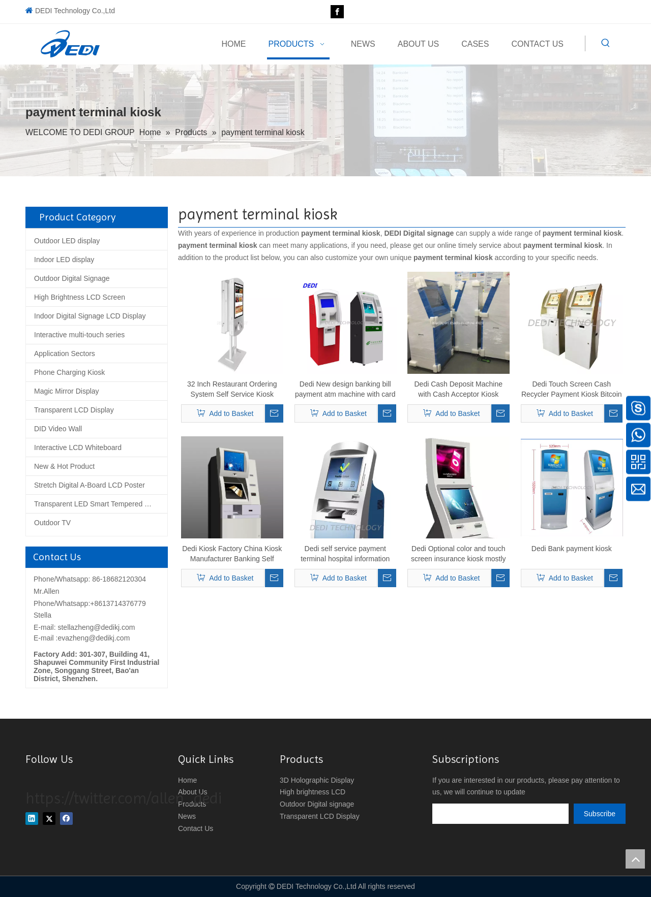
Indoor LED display (64, 259)
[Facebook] (337, 11)
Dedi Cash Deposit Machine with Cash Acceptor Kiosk (458, 389)
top (635, 859)
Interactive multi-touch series (79, 335)
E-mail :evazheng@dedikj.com (82, 638)
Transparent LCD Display (74, 410)
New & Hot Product (64, 466)
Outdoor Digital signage (317, 804)
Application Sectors (64, 353)
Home (187, 780)
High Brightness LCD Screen (79, 297)
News (187, 816)
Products (192, 804)
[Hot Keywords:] (605, 43)
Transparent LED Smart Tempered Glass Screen (100, 504)
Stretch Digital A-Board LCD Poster (89, 485)
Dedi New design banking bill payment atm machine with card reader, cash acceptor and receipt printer (345, 389)
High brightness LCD (312, 792)
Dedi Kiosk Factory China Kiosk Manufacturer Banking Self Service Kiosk (232, 554)
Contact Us (195, 828)
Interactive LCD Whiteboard (78, 447)
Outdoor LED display (67, 241)
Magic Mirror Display (66, 391)
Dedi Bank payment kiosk (571, 548)
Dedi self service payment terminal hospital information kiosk (345, 554)
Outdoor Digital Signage (72, 278)
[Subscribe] (600, 814)
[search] (500, 814)
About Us (193, 792)
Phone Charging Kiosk (69, 372)
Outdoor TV (52, 523)
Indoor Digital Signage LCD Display (89, 316)
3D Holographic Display (317, 780)
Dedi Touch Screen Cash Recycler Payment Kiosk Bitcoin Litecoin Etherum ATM (571, 389)
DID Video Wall (58, 429)
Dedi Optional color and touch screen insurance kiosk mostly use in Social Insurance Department (458, 554)
